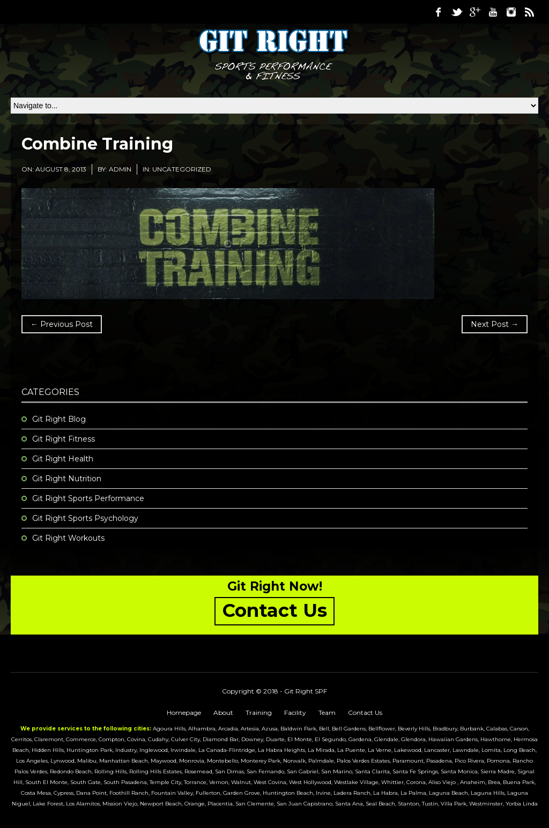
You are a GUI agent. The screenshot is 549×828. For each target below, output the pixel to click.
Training (259, 712)
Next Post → (494, 324)
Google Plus (474, 12)
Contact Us (365, 712)
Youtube (493, 12)
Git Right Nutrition (66, 478)
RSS (529, 12)
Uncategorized (181, 169)
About (223, 712)
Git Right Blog (59, 419)
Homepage (184, 712)
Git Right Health (62, 459)
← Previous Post (62, 324)
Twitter (456, 12)
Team (327, 712)
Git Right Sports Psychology (85, 518)
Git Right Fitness (63, 439)
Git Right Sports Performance (88, 498)
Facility (295, 712)
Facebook (438, 12)
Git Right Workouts (68, 538)
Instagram (511, 12)
